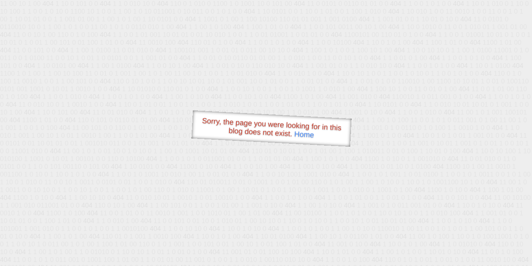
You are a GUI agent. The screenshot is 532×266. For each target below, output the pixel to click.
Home (304, 134)
